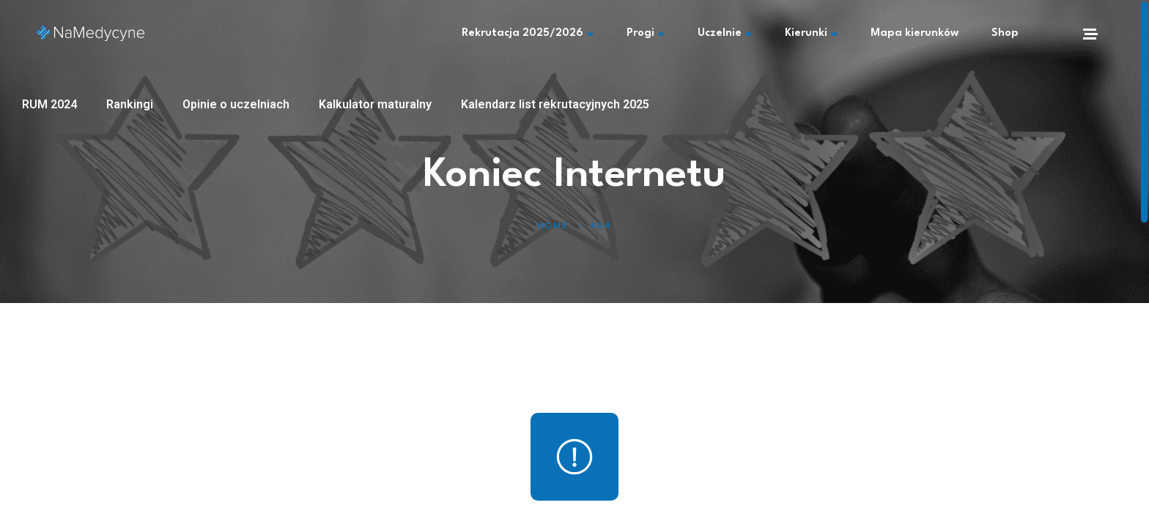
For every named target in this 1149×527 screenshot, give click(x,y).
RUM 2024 (49, 104)
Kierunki (811, 34)
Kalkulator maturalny (375, 104)
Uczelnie (725, 34)
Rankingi (129, 104)
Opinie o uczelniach (235, 104)
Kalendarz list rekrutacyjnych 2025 (555, 104)
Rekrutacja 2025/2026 (528, 34)
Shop (1005, 33)
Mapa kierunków (914, 33)
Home (552, 227)
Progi (646, 34)
